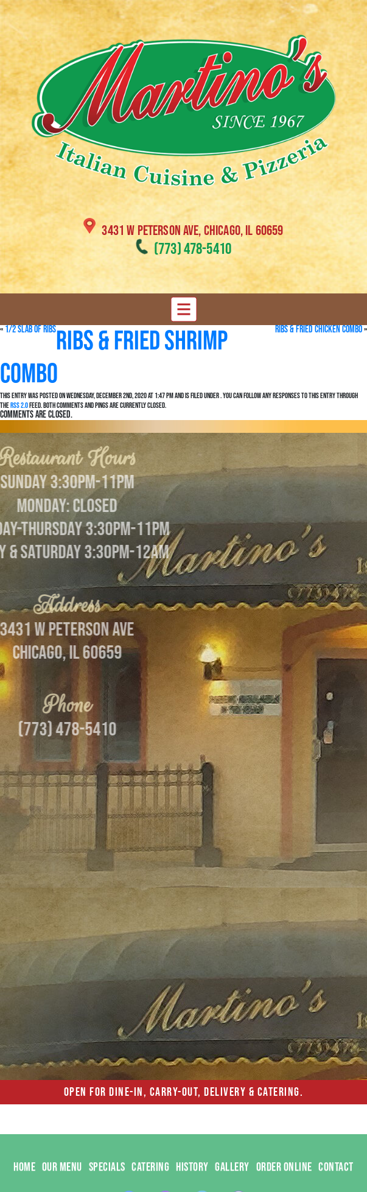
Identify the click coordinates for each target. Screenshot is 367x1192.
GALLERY (232, 1180)
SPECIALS (107, 1180)
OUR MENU (62, 1180)
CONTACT (336, 1180)
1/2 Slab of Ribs (30, 329)
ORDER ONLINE (284, 1180)
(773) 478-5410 (192, 249)
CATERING (150, 1180)
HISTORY (192, 1180)
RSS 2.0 (19, 405)
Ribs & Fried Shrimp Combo (114, 357)
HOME (24, 1180)
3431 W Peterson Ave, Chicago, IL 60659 (192, 230)
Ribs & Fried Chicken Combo (318, 329)
